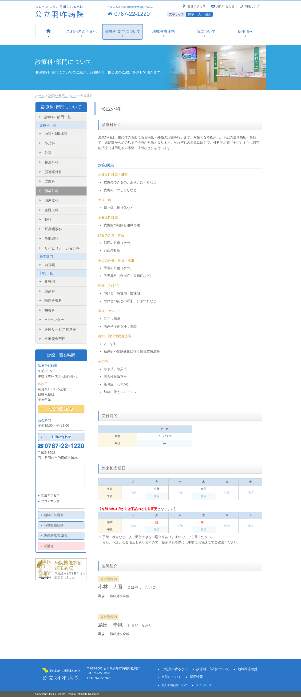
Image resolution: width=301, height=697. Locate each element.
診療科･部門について (62, 95)
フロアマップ (50, 501)
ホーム (39, 95)
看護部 (49, 546)
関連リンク (252, 6)
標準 (191, 14)
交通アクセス (196, 6)
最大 (208, 14)
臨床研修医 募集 (56, 536)
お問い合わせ (225, 6)
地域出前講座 (53, 515)
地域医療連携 (53, 525)
